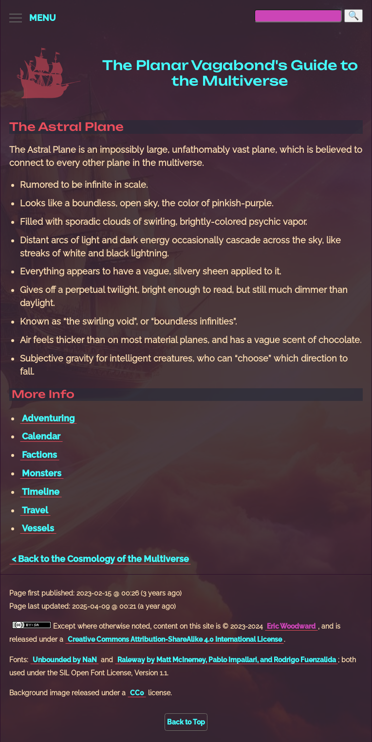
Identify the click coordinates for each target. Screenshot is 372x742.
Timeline (40, 492)
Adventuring (48, 418)
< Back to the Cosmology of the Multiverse (100, 559)
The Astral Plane (66, 127)
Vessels (38, 528)
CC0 (137, 692)
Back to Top (186, 722)
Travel (35, 510)
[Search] (353, 15)
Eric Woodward (291, 626)
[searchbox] (298, 15)
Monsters (41, 473)
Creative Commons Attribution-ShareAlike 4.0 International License (175, 639)
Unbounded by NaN (65, 659)
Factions (39, 455)
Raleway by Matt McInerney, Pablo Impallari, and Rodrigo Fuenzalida (226, 659)
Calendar (41, 436)
